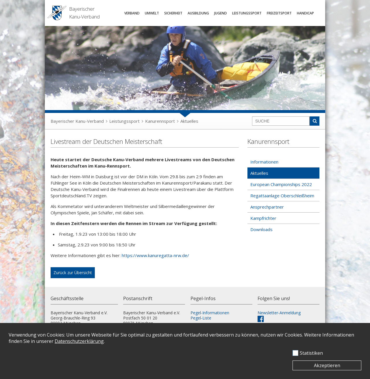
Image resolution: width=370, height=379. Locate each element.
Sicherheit (173, 13)
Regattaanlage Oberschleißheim (282, 195)
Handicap (305, 13)
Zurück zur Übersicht (72, 272)
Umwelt (152, 13)
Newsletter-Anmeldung (279, 312)
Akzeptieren (327, 365)
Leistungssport (247, 13)
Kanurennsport (160, 121)
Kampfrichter (263, 218)
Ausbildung (198, 13)
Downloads (261, 229)
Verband (132, 13)
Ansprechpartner (267, 207)
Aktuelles (189, 121)
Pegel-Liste (200, 318)
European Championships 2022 (281, 184)
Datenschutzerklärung (79, 341)
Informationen (264, 162)
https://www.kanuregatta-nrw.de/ (155, 255)
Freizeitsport (279, 13)
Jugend (220, 13)
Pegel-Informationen (209, 312)
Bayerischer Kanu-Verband (77, 121)
